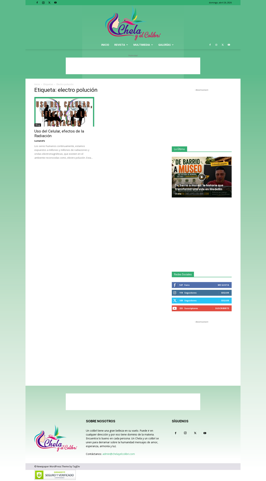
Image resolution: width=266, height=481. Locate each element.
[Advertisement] (133, 66)
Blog (37, 125)
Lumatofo (39, 140)
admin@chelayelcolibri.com (119, 454)
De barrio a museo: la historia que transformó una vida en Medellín (199, 187)
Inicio (105, 44)
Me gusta (223, 285)
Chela (178, 193)
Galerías (166, 44)
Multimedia (143, 44)
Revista (121, 44)
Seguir (225, 292)
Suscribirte (222, 308)
